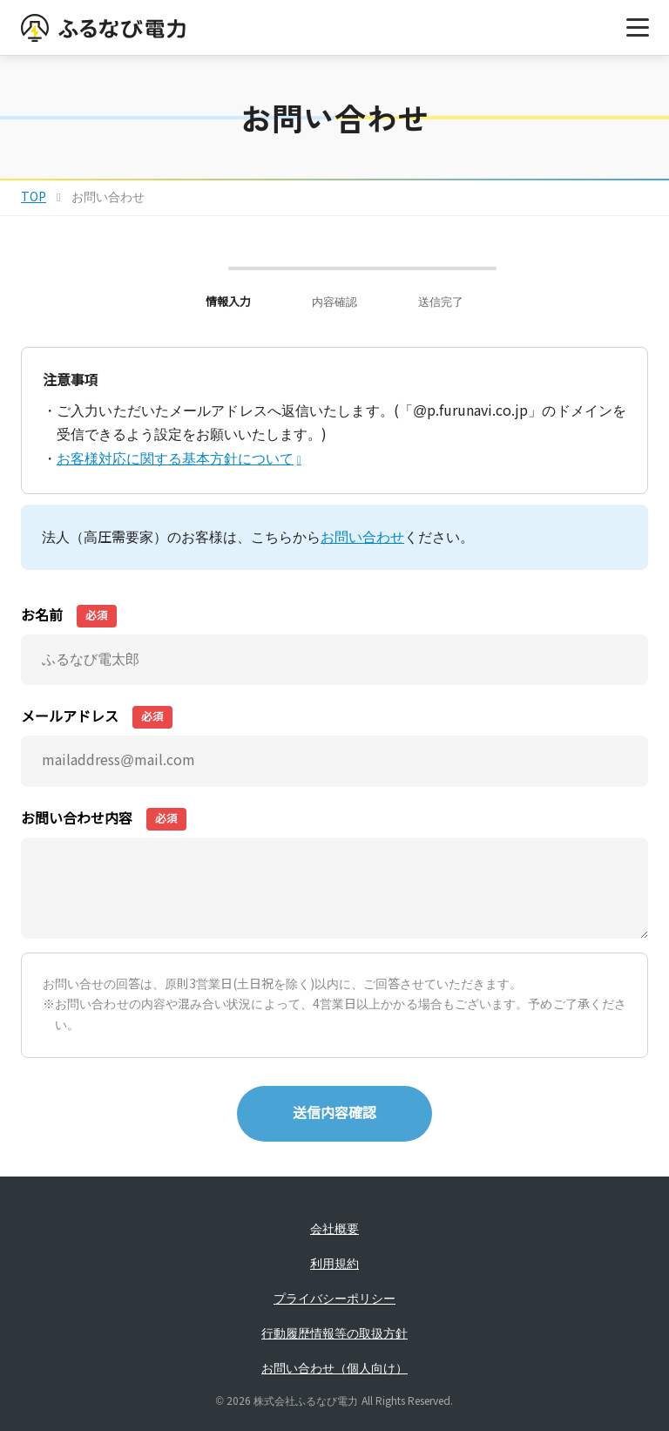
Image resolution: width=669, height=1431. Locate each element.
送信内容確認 (334, 1113)
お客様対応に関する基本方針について (175, 458)
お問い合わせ (362, 537)
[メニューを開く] (637, 27)
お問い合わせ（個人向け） (334, 1368)
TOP (33, 197)
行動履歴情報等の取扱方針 (334, 1333)
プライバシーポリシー (334, 1299)
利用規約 (334, 1264)
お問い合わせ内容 (103, 819)
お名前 (69, 616)
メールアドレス (96, 717)
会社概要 (334, 1229)
